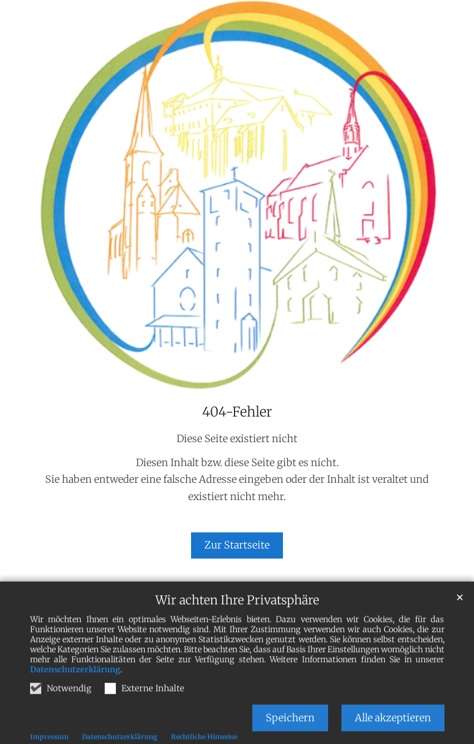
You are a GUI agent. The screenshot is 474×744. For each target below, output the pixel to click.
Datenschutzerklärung (75, 682)
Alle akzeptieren (393, 729)
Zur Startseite (237, 545)
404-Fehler (237, 412)
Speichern (290, 729)
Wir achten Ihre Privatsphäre (237, 612)
